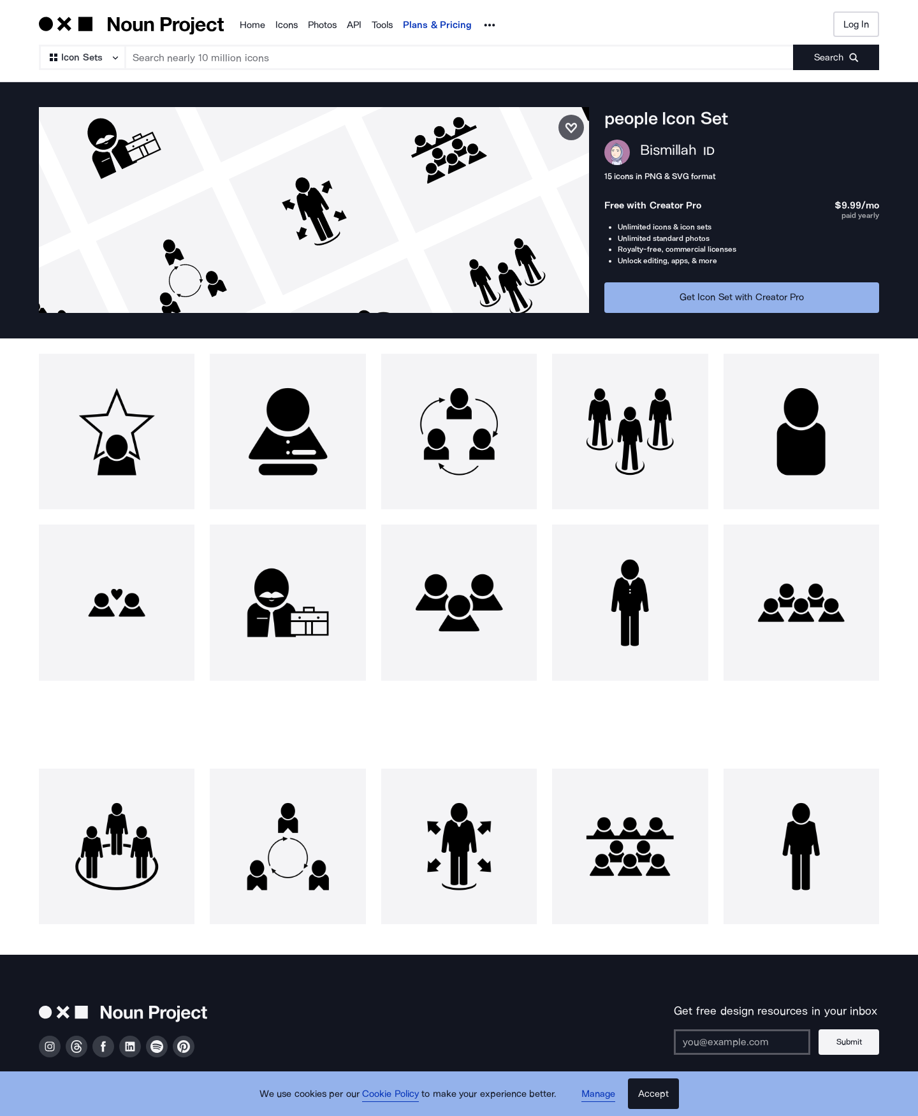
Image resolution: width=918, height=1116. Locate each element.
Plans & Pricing (437, 25)
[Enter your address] (742, 1042)
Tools (382, 25)
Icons (286, 25)
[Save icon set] (571, 127)
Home (252, 25)
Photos (322, 25)
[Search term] (460, 57)
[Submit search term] (836, 57)
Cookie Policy (390, 1093)
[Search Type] (81, 57)
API (354, 25)
